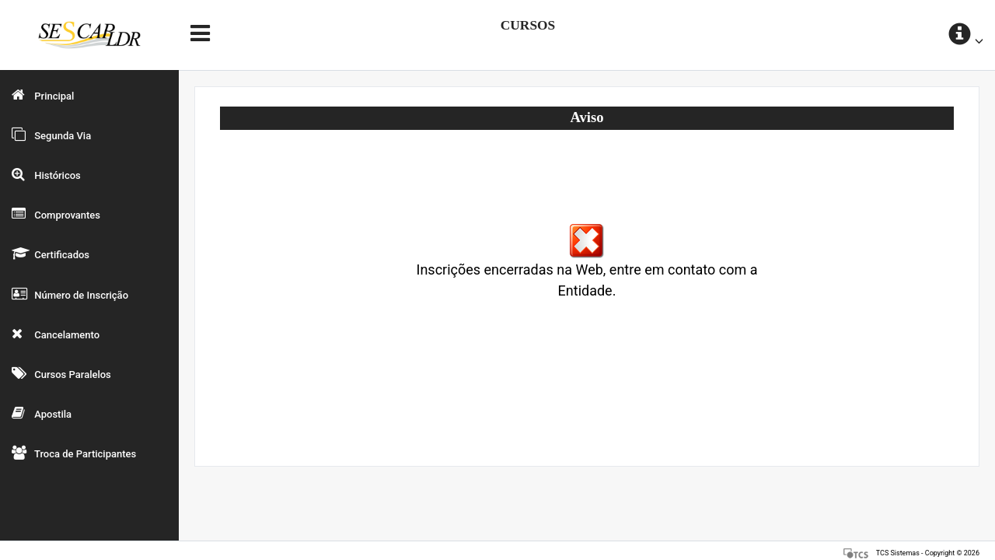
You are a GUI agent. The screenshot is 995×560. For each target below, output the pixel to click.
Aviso (586, 117)
